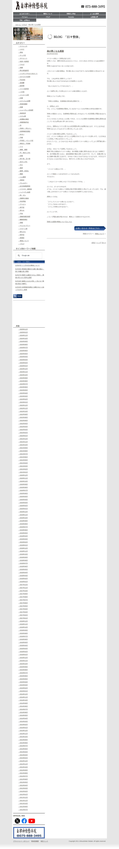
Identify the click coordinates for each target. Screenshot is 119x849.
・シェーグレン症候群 (25, 110)
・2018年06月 (23, 566)
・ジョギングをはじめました (28, 73)
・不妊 (20, 213)
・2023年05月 (23, 390)
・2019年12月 (23, 512)
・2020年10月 (23, 481)
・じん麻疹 (22, 177)
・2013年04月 (23, 752)
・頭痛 (20, 156)
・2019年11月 (23, 515)
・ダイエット (22, 58)
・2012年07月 (23, 776)
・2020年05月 (23, 496)
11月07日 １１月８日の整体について (27, 265)
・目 (19, 125)
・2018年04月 (23, 572)
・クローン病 (22, 229)
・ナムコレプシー (24, 225)
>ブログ (24, 25)
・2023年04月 (23, 393)
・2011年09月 (23, 806)
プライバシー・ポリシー (21, 841)
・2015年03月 (23, 685)
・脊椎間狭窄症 (23, 122)
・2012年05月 (23, 782)
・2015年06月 (23, 676)
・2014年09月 (23, 703)
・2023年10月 (23, 375)
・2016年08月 (23, 633)
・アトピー (22, 204)
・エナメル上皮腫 (24, 101)
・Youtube (21, 80)
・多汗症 (21, 207)
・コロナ (21, 49)
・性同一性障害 (23, 61)
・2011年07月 (23, 809)
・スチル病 (22, 116)
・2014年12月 (23, 694)
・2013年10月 (23, 737)
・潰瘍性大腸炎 (23, 198)
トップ (98, 243)
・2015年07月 (23, 673)
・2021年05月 (23, 460)
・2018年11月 (23, 551)
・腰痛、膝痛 (22, 149)
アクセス (25, 17)
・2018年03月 (23, 575)
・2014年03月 (23, 721)
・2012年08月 (23, 773)
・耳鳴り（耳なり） (25, 128)
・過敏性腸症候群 (24, 216)
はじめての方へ (24, 14)
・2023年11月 (23, 372)
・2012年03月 (23, 788)
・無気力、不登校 (24, 143)
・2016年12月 (23, 621)
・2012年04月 (23, 785)
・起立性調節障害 (24, 186)
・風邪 (20, 168)
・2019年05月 (23, 533)
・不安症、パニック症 (25, 140)
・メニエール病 (23, 95)
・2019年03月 (23, 539)
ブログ (48, 17)
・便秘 (20, 222)
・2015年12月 (23, 657)
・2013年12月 (23, 730)
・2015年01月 (23, 691)
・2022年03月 (23, 429)
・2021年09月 (23, 448)
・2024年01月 (23, 366)
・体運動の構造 (23, 119)
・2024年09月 (23, 341)
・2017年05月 (23, 606)
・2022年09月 (23, 414)
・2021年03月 (23, 466)
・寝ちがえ (22, 232)
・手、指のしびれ (24, 152)
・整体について (23, 241)
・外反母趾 (22, 201)
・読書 (20, 98)
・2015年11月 (23, 661)
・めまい (21, 134)
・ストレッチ (22, 46)
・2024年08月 (23, 344)
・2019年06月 (23, 530)
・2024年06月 (23, 350)
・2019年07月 (23, 527)
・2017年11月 (23, 588)
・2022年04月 (23, 426)
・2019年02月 (23, 542)
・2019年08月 (23, 524)
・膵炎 (20, 52)
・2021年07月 (23, 454)
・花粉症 (21, 180)
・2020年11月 (23, 478)
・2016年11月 (23, 624)
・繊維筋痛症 (22, 219)
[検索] (29, 255)
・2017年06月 (23, 603)
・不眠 (20, 137)
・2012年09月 (23, 770)
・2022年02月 (23, 432)
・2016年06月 (23, 639)
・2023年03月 (23, 396)
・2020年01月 (23, 508)
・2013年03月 (23, 755)
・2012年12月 (23, 761)
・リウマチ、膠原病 (25, 189)
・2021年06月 (23, 457)
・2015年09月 (23, 667)
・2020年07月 (23, 490)
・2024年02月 (23, 363)
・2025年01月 (23, 332)
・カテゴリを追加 (24, 76)
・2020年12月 (23, 475)
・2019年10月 (23, 518)
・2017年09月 (23, 594)
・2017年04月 (23, 609)
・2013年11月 (23, 733)
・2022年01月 (23, 436)
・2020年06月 (23, 493)
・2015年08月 (23, 670)
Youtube (71, 17)
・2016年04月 (23, 645)
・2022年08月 (23, 417)
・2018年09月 (23, 557)
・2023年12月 (23, 369)
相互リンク (44, 841)
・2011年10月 (23, 803)
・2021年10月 (23, 445)
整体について (47, 14)
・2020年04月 (23, 499)
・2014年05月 (23, 715)
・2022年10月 (23, 411)
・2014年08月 (23, 706)
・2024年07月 (23, 347)
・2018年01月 (23, 581)
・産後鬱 (21, 83)
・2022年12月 (23, 405)
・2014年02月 (23, 724)
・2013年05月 (23, 749)
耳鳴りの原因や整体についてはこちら (59, 222)
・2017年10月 (23, 591)
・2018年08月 (23, 560)
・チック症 (22, 55)
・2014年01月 (23, 727)
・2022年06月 (23, 420)
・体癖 (20, 67)
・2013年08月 (23, 743)
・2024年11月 (23, 335)
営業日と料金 (71, 14)
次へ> (104, 243)
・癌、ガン (22, 195)
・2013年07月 (23, 746)
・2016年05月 (23, 642)
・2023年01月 (23, 402)
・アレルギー (22, 183)
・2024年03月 (23, 360)
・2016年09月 (23, 630)
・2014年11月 (23, 697)
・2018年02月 (23, 578)
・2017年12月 (23, 584)
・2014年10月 (23, 700)
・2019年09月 (23, 521)
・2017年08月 (23, 597)
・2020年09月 (23, 484)
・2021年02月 (23, 469)
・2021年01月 (23, 472)
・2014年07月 (23, 709)
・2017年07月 (23, 600)
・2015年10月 (23, 664)
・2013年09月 (23, 740)
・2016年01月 (23, 654)
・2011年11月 (23, 800)
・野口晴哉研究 (23, 70)
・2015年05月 (23, 679)
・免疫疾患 (22, 113)
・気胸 (20, 107)
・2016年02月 (23, 651)
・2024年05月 (23, 354)
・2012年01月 (23, 794)
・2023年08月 (23, 381)
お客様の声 (94, 17)
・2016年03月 (23, 648)
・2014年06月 (23, 712)
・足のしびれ (22, 162)
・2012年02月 (23, 791)
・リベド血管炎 (23, 89)
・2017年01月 (23, 618)
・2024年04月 (23, 356)
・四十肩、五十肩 (24, 159)
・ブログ (21, 244)
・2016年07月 (23, 636)
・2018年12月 (23, 548)
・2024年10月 (23, 338)
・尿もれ (21, 210)
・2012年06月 (23, 779)
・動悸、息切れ (23, 171)
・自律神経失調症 (24, 131)
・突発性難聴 (22, 104)
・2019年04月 (23, 536)
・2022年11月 (23, 408)
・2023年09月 (23, 378)
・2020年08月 (23, 487)
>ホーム (18, 25)
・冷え (20, 165)
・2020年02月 (23, 505)
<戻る (93, 243)
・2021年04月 (23, 463)
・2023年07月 (23, 384)
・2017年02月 (23, 615)
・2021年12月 (23, 439)
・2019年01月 (23, 545)
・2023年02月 (23, 399)
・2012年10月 (23, 767)
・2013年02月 (23, 758)
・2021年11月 (23, 442)
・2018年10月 (23, 554)
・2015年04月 (23, 682)
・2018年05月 (23, 569)
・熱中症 (21, 235)
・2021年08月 (23, 451)
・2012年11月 (23, 764)
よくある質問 (94, 14)
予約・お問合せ (24, 20)
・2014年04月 (23, 718)
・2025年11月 (23, 329)
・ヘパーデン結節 (24, 192)
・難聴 (20, 174)
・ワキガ (21, 64)
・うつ (20, 146)
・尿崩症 (21, 238)
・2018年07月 (23, 563)
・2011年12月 (23, 797)
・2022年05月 (23, 423)
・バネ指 (21, 92)
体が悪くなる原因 (55, 51)
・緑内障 (21, 86)
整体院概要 (35, 841)
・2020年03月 (23, 502)
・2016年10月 (23, 627)
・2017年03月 (23, 612)
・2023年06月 (23, 387)
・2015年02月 (23, 688)
